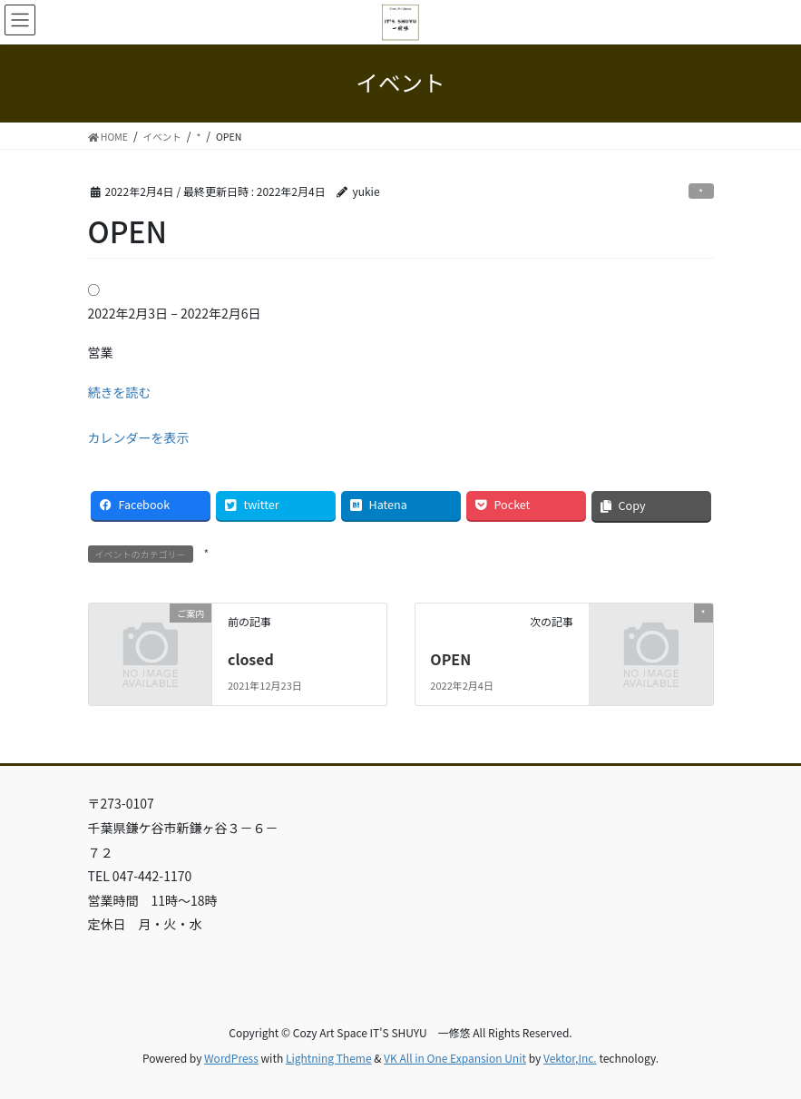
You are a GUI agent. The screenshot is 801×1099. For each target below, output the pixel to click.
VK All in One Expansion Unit (455, 1057)
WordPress (231, 1057)
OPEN (450, 659)
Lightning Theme (329, 1057)
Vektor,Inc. (570, 1057)
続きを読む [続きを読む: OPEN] (119, 392)
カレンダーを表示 (139, 437)
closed (251, 659)
